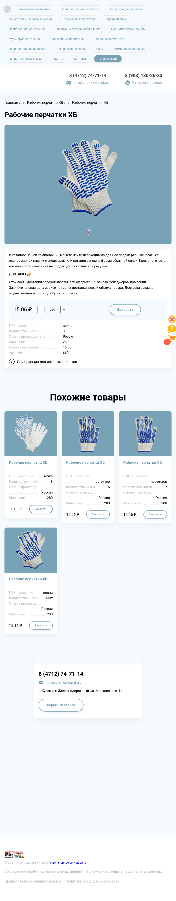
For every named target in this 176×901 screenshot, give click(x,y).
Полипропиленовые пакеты (80, 9)
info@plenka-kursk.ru (91, 82)
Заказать (125, 309)
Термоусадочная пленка (126, 9)
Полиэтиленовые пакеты (128, 29)
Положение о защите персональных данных (124, 871)
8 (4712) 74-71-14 (88, 75)
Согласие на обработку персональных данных (43, 871)
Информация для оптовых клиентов (47, 362)
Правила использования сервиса (32, 881)
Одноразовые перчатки (79, 19)
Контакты (80, 58)
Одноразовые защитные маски (30, 19)
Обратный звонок (61, 705)
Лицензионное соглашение (67, 862)
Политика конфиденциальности (92, 881)
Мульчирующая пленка (25, 39)
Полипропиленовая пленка (27, 48)
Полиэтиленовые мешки (25, 58)
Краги (100, 48)
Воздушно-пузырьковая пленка (78, 29)
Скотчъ (58, 58)
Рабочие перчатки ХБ (110, 39)
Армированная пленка (129, 48)
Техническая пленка (71, 48)
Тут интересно (107, 58)
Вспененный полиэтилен (68, 39)
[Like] (172, 322)
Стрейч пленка (116, 19)
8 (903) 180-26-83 (143, 75)
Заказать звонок (147, 82)
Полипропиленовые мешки (27, 29)
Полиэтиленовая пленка (33, 9)
